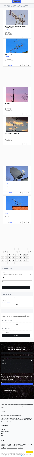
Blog (3, 433)
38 (20, 260)
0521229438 (11, 192)
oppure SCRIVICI (5, 332)
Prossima (11, 263)
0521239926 (11, 222)
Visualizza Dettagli (24, 455)
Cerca (15, 287)
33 (2, 260)
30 (20, 257)
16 (30, 251)
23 (24, 254)
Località (3, 272)
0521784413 (11, 38)
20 (13, 254)
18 (6, 254)
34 (6, 260)
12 (16, 251)
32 (27, 257)
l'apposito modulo (19, 415)
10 (8, 251)
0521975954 (11, 143)
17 (2, 254)
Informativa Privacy (20, 374)
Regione (3, 277)
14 (23, 251)
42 (6, 263)
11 (12, 251)
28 (13, 257)
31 (24, 257)
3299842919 (11, 65)
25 (2, 257)
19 (9, 254)
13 (19, 251)
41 (2, 263)
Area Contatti (16, 335)
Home (9, 6)
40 (27, 260)
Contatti (3, 435)
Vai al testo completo (6, 302)
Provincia (4, 281)
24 (27, 254)
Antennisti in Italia (15, 6)
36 (13, 260)
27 (9, 257)
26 (6, 257)
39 (24, 260)
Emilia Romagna (23, 6)
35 (9, 260)
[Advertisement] (17, 76)
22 (20, 254)
